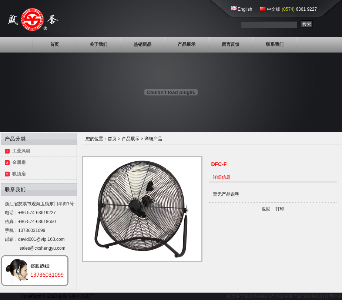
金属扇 (19, 162)
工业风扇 (21, 151)
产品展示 (186, 44)
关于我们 (98, 44)
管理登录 (333, 296)
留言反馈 (230, 44)
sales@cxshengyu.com (43, 248)
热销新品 (142, 44)
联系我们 (275, 44)
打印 (279, 209)
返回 (266, 209)
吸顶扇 (19, 173)
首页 (54, 44)
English (245, 9)
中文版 (273, 9)
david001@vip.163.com (41, 239)
